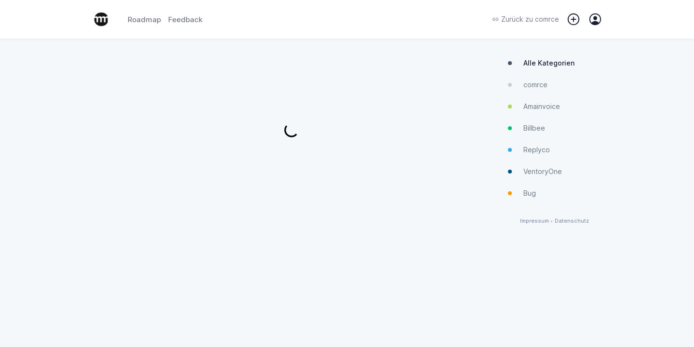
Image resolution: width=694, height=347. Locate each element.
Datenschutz (572, 221)
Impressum (534, 221)
